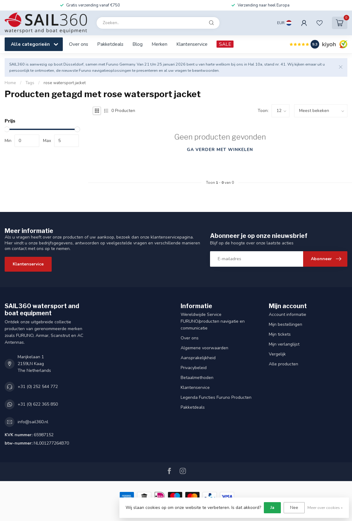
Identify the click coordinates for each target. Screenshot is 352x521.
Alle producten (283, 364)
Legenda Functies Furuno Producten (216, 397)
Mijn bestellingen (285, 324)
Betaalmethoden (197, 378)
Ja (272, 507)
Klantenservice (192, 44)
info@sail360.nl (33, 422)
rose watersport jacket (65, 83)
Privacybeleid (194, 368)
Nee (294, 507)
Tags (29, 83)
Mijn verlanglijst (284, 344)
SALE (225, 44)
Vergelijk (277, 354)
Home (10, 83)
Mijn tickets (280, 334)
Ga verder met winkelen (220, 150)
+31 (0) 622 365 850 (38, 404)
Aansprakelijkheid (198, 358)
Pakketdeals (110, 44)
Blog (137, 44)
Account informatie (287, 314)
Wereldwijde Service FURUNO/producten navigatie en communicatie (213, 321)
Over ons (78, 44)
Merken (159, 44)
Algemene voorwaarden (204, 348)
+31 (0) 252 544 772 (38, 387)
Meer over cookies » (325, 507)
